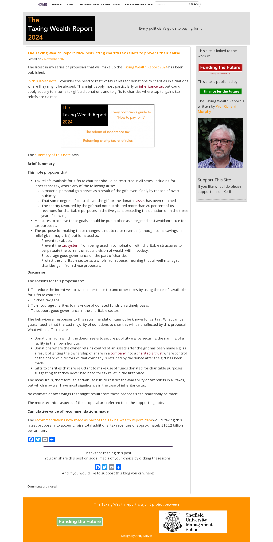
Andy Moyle (143, 536)
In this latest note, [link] (42, 81)
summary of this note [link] (53, 155)
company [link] (118, 353)
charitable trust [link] (150, 353)
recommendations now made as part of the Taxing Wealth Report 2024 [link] (93, 420)
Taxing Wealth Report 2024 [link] (145, 67)
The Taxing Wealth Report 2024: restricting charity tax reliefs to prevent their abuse (104, 53)
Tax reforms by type (139, 4)
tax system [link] (70, 245)
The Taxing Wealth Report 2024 (99, 4)
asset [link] (140, 200)
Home (42, 4)
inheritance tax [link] (151, 86)
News (70, 4)
